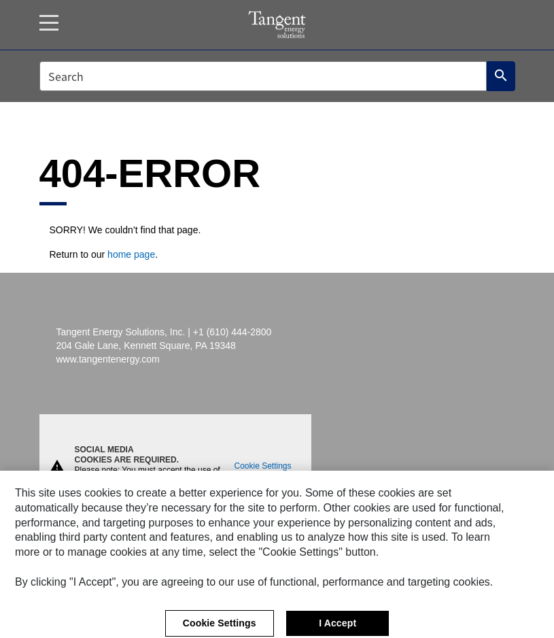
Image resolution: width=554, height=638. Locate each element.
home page (131, 254)
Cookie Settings (263, 465)
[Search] (501, 76)
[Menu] (48, 23)
